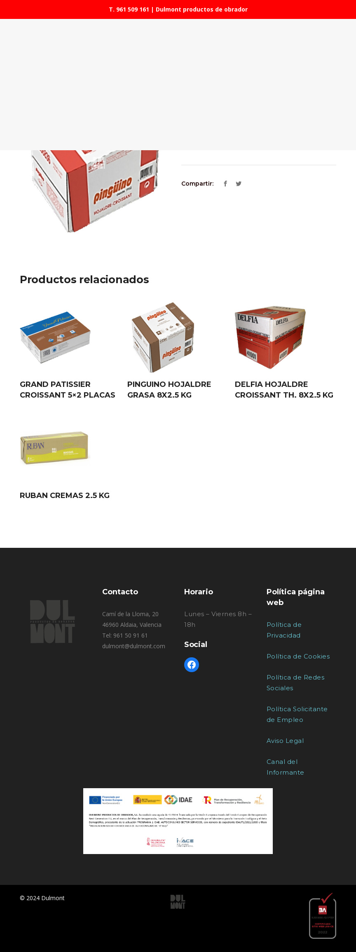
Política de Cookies (298, 656)
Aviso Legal (285, 741)
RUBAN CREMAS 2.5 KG (65, 495)
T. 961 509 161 (129, 9)
